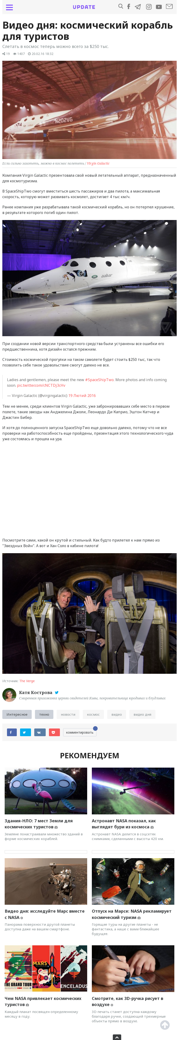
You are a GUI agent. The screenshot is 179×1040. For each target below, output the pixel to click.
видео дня (142, 714)
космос (93, 714)
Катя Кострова (36, 692)
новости (68, 714)
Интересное (17, 714)
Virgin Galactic (98, 163)
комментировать (81, 731)
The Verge (27, 681)
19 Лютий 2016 (82, 395)
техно (44, 714)
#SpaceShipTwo (99, 379)
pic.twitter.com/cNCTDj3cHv (41, 385)
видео (116, 714)
